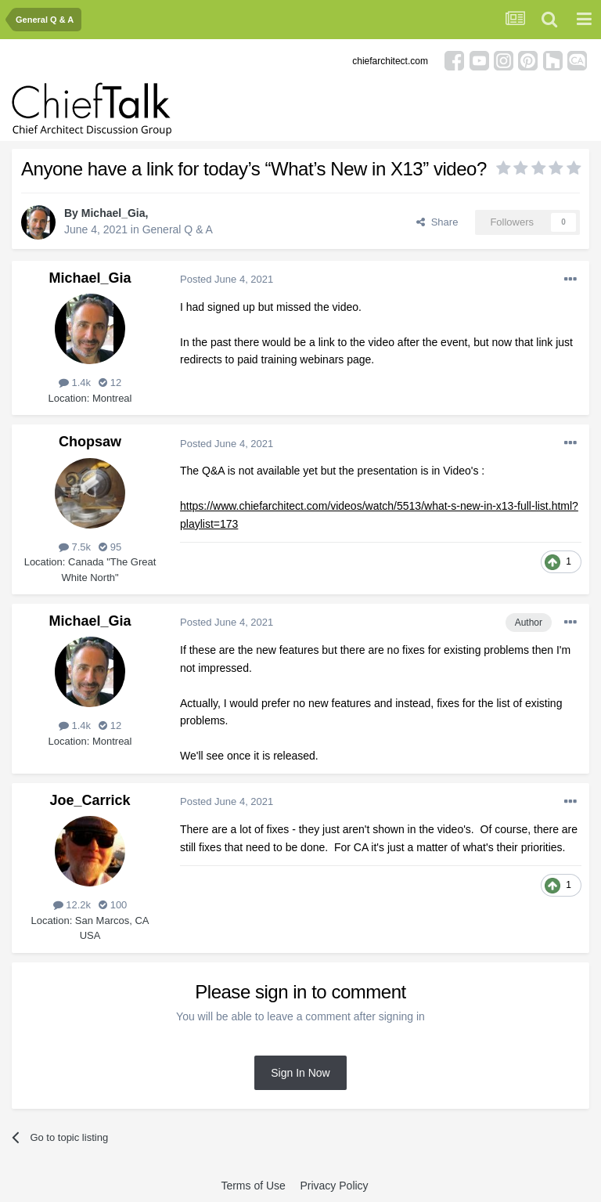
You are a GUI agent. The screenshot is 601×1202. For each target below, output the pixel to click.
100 (113, 905)
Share (437, 222)
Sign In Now (300, 1073)
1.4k (75, 382)
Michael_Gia (113, 213)
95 (110, 547)
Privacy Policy (334, 1185)
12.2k (72, 905)
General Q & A (177, 229)
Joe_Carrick (89, 800)
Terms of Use (253, 1185)
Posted (226, 279)
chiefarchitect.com (390, 61)
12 (110, 382)
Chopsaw (90, 441)
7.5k (75, 547)
